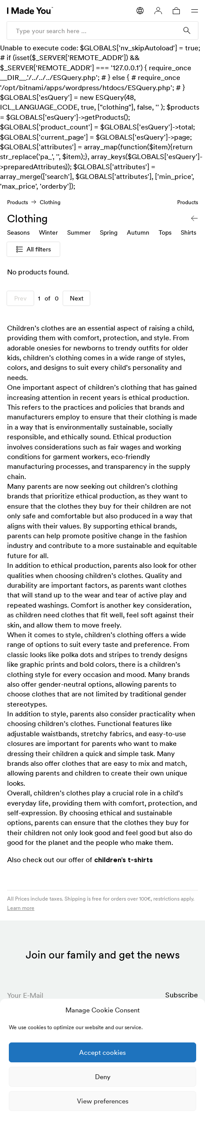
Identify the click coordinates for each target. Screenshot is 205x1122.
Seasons (18, 232)
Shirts (188, 232)
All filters (33, 249)
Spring (109, 232)
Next (77, 298)
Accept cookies (102, 1052)
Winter (48, 232)
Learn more (20, 908)
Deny (102, 1077)
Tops (165, 232)
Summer (79, 232)
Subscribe (181, 994)
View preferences (103, 1101)
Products (17, 202)
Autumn (138, 232)
